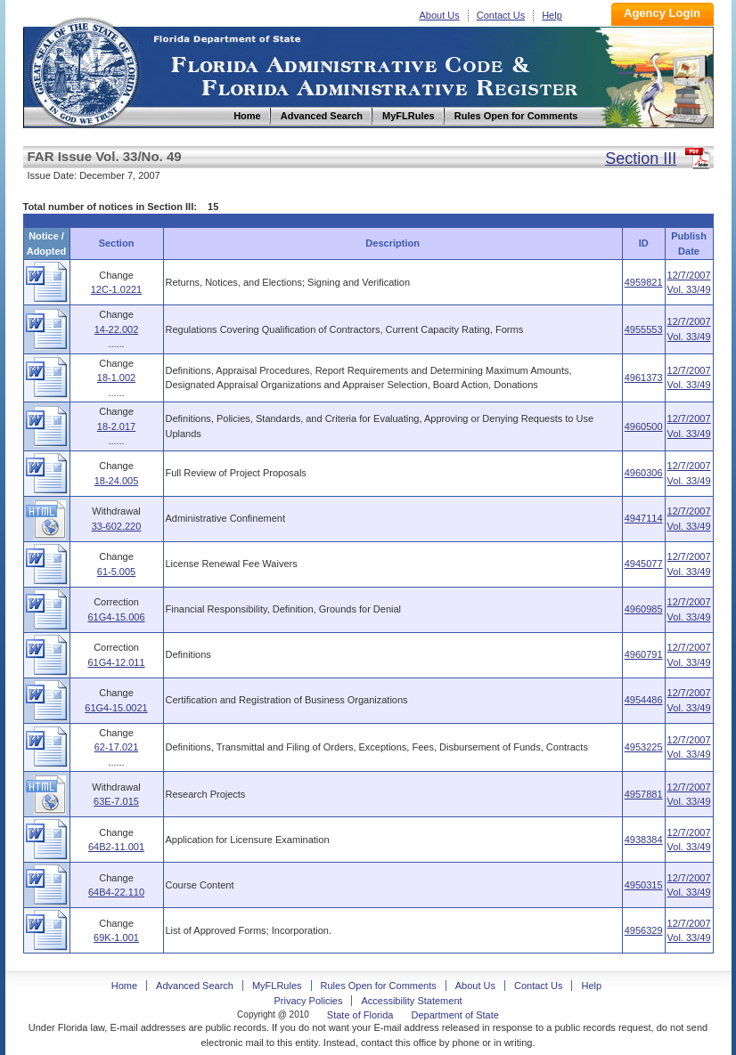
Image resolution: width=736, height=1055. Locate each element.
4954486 (644, 699)
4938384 (644, 839)
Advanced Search (194, 985)
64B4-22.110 (116, 892)
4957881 (644, 794)
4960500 (644, 426)
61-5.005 (116, 571)
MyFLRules (277, 985)
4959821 (644, 282)
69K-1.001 (116, 937)
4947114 (644, 518)
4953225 (644, 747)
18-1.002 (116, 377)
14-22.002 (116, 329)
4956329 (644, 930)
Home (83, 70)
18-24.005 (116, 480)
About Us (440, 15)
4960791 (644, 654)
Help (552, 15)
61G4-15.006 (115, 617)
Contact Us (501, 15)
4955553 (644, 329)
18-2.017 (116, 426)
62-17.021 (116, 747)
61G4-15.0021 (116, 707)
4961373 (644, 377)
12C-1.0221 (117, 289)
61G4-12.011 (115, 662)
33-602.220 (117, 526)
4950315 (644, 885)
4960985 (644, 609)
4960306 (644, 472)
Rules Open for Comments (379, 985)
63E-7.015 (116, 801)
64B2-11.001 (116, 846)
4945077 (644, 563)
